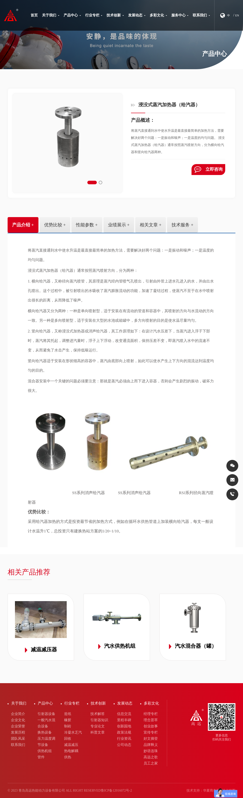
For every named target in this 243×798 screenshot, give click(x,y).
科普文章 (97, 732)
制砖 (67, 726)
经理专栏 (151, 714)
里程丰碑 (124, 720)
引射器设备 (46, 714)
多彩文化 (158, 15)
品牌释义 (151, 745)
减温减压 (71, 745)
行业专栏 (94, 15)
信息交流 (124, 714)
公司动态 (124, 745)
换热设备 (44, 732)
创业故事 (151, 726)
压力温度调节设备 (46, 742)
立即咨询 (208, 169)
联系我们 (201, 15)
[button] (92, 182)
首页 (34, 15)
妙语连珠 (151, 751)
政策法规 (124, 732)
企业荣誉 (18, 726)
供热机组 (44, 751)
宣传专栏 (151, 732)
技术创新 (115, 15)
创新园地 (124, 726)
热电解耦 (71, 751)
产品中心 (72, 15)
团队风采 (18, 738)
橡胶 (67, 720)
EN (237, 15)
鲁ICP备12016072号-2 (116, 790)
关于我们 (50, 15)
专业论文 (97, 726)
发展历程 (18, 732)
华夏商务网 (211, 790)
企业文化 (18, 720)
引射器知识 (99, 720)
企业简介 (18, 714)
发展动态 (136, 15)
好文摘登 (151, 738)
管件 (41, 757)
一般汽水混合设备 (46, 723)
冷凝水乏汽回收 (73, 735)
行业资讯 (124, 738)
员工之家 (151, 763)
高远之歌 (151, 757)
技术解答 (97, 714)
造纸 (67, 714)
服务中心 (180, 15)
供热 (67, 757)
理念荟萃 (151, 720)
